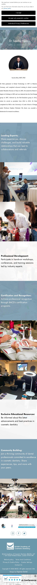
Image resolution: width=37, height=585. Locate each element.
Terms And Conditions (23, 559)
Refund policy (9, 559)
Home (10, 45)
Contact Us (18, 565)
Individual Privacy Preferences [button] (18, 23)
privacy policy (7, 8)
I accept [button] (18, 13)
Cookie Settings (26, 562)
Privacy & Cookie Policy (11, 562)
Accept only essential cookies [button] (18, 18)
